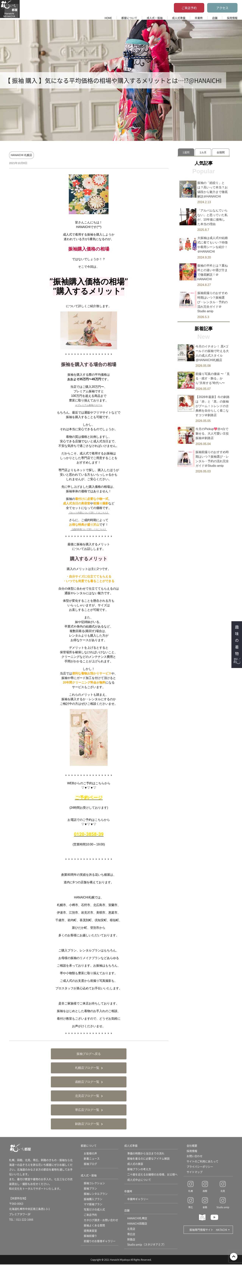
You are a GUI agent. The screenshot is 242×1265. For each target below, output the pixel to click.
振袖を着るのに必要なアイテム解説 (148, 1159)
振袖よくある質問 (94, 1226)
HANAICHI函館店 (137, 1224)
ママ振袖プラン (93, 1204)
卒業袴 (199, 18)
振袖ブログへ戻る (89, 1053)
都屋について (129, 18)
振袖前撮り (90, 1236)
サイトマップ (194, 1172)
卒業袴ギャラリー (137, 1199)
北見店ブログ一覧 (87, 1095)
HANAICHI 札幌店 (21, 155)
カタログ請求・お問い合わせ (101, 1220)
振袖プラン (90, 1189)
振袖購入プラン (93, 1199)
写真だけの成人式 (94, 1210)
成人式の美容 (135, 1164)
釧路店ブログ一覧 (87, 1123)
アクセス (222, 7)
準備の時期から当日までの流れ (145, 1153)
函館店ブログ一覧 (87, 1081)
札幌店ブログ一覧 (87, 1067)
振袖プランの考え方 (139, 1169)
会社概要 (192, 1146)
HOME (108, 18)
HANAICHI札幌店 (137, 1219)
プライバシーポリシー (200, 1167)
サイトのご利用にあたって (202, 1162)
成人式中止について (139, 1180)
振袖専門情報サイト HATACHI (208, 1230)
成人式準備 (178, 18)
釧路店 (131, 1240)
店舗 (214, 18)
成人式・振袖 (155, 18)
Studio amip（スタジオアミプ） (146, 1245)
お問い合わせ (194, 1156)
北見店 (131, 1229)
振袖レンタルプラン (96, 1194)
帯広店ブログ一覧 (87, 1109)
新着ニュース (92, 1159)
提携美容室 (90, 1231)
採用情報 (232, 18)
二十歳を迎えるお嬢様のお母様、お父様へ (152, 1175)
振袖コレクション (94, 1183)
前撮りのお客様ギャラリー (100, 1242)
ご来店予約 (189, 7)
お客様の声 (90, 1153)
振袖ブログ (90, 1164)
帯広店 (131, 1234)
